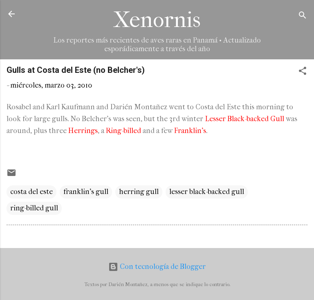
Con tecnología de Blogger (157, 266)
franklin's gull (85, 191)
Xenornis (157, 20)
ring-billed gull (34, 208)
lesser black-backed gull (206, 191)
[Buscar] (302, 16)
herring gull (139, 191)
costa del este (31, 191)
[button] (302, 72)
